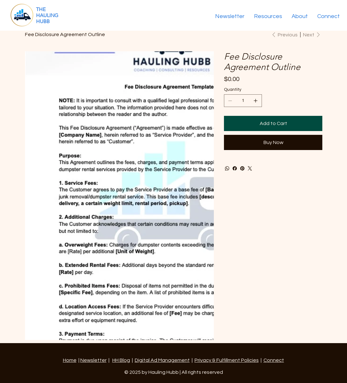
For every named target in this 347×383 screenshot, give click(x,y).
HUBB (43, 21)
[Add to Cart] (273, 123)
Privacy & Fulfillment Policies (227, 360)
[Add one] (255, 100)
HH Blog (121, 360)
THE (41, 9)
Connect (273, 360)
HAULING (47, 15)
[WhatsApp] (227, 168)
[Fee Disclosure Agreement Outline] (65, 34)
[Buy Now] (273, 142)
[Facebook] (235, 168)
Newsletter (93, 360)
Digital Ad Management (162, 360)
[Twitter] (250, 168)
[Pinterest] (242, 168)
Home (70, 360)
